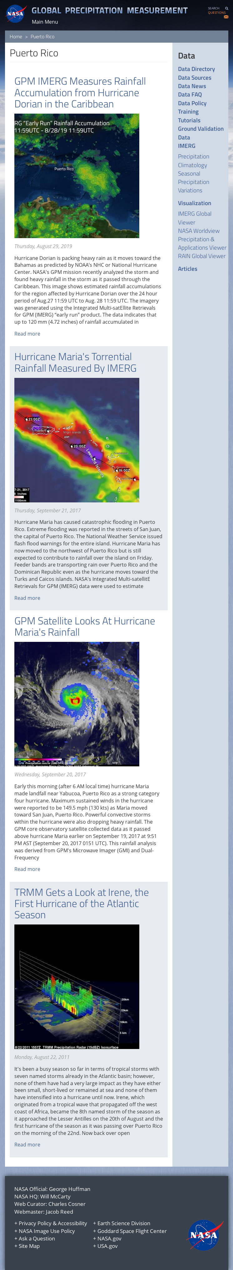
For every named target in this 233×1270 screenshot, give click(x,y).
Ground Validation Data (201, 132)
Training (188, 111)
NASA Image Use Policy (47, 1231)
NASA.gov (109, 1238)
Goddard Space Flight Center (132, 1231)
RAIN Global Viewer (202, 256)
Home (16, 36)
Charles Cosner (67, 1203)
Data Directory (196, 68)
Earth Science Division (123, 1223)
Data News (192, 86)
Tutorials (189, 120)
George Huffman (69, 1188)
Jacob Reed (59, 1211)
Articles (187, 268)
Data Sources (194, 77)
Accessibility (72, 1223)
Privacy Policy (35, 1223)
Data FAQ (190, 94)
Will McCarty (55, 1196)
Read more (27, 333)
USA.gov (107, 1245)
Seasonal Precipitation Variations (193, 181)
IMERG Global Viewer (194, 217)
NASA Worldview (199, 230)
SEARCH (213, 8)
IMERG (187, 145)
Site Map (29, 1245)
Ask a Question (37, 1238)
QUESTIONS (217, 13)
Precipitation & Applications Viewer (202, 243)
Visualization (194, 203)
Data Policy (192, 103)
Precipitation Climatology (193, 160)
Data (186, 55)
